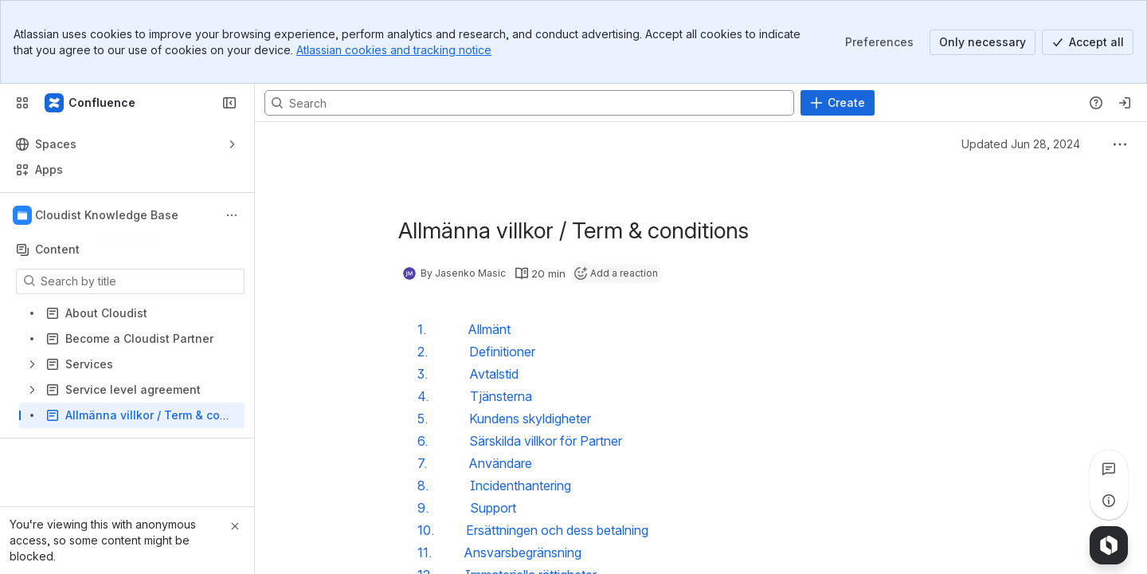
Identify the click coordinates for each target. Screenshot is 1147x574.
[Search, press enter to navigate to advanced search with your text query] (529, 103)
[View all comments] (1109, 469)
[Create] (838, 103)
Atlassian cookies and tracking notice (393, 50)
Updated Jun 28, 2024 (1020, 144)
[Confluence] (90, 103)
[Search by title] (140, 281)
